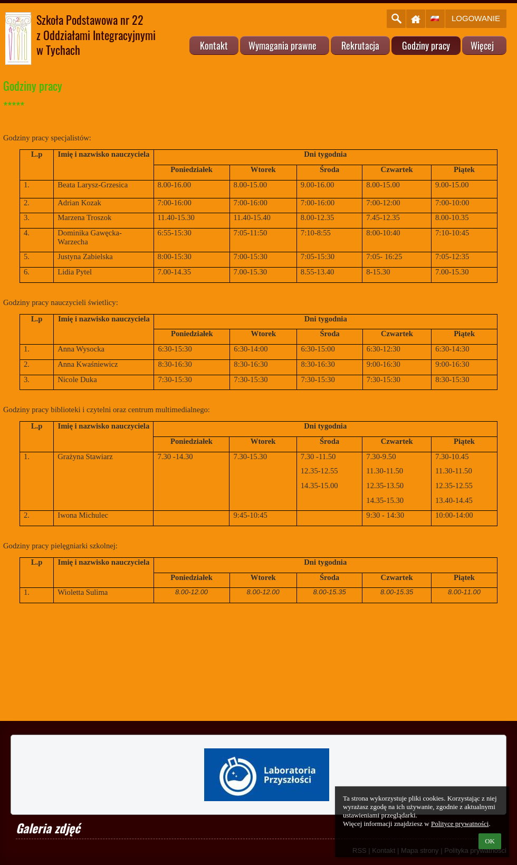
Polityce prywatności (460, 824)
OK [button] (490, 841)
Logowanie (476, 18)
